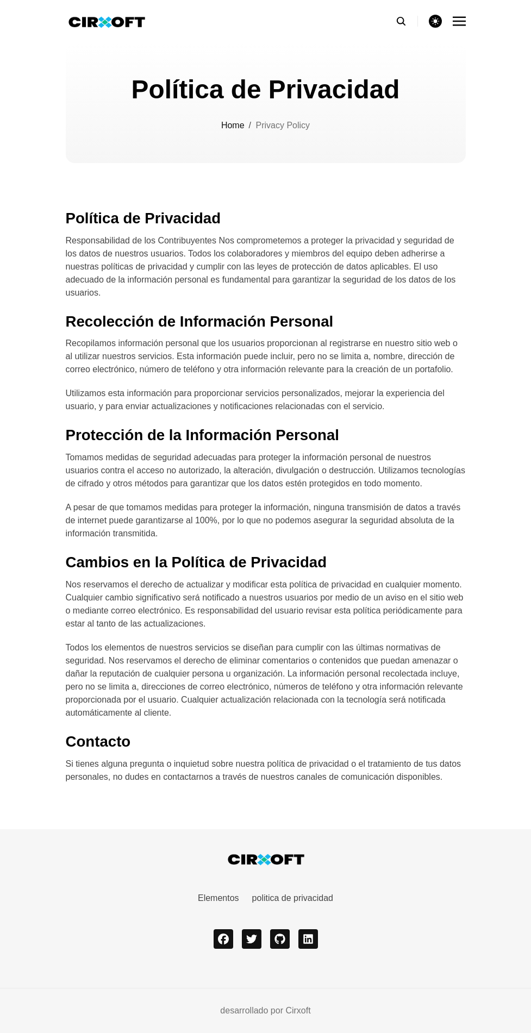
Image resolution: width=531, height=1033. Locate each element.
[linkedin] (308, 939)
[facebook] (223, 939)
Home (233, 125)
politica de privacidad (292, 898)
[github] (280, 939)
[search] (407, 21)
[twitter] (251, 939)
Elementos (218, 898)
